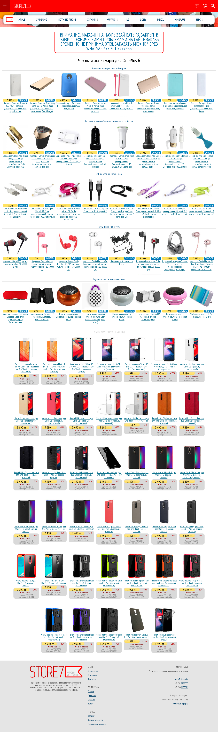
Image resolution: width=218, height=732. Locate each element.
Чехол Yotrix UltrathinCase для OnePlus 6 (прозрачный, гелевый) (164, 637)
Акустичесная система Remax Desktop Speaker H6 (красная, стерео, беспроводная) (15, 318)
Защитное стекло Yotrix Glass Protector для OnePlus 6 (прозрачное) (164, 367)
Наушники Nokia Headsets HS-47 (122, 263)
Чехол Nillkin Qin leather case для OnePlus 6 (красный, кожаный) (191, 421)
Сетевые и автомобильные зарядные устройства (109, 121)
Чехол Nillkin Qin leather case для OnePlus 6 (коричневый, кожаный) (164, 421)
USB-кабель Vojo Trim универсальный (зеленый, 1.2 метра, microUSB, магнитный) (201, 211)
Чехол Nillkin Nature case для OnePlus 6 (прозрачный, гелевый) (109, 421)
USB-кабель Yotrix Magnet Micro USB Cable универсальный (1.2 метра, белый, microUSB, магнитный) (42, 212)
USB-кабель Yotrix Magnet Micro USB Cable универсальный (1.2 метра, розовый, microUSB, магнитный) (68, 214)
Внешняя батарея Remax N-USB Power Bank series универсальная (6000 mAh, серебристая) (16, 107)
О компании (93, 670)
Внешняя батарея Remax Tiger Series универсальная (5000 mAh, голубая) (175, 106)
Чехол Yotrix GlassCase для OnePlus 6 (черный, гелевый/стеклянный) (109, 475)
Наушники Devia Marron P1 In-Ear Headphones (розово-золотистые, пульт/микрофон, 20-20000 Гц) (201, 265)
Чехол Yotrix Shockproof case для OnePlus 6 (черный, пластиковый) (109, 637)
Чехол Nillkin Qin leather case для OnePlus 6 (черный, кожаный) (26, 475)
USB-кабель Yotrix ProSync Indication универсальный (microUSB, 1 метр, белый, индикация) (15, 212)
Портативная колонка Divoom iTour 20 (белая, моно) (122, 316)
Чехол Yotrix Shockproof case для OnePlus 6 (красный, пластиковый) (136, 583)
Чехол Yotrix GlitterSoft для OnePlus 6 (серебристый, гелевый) (26, 529)
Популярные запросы (97, 724)
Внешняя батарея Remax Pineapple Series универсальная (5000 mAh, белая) (201, 107)
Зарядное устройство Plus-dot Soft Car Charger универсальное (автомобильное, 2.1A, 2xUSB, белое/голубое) (201, 161)
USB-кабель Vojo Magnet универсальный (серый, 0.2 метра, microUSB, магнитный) (175, 211)
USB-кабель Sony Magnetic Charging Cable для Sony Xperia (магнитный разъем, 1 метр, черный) (122, 212)
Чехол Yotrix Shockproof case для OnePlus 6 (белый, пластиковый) (81, 583)
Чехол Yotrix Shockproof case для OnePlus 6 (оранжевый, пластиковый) (164, 583)
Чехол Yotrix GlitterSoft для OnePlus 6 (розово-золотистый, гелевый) (192, 475)
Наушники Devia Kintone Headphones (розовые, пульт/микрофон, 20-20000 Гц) (42, 265)
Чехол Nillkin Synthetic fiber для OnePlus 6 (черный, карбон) (54, 475)
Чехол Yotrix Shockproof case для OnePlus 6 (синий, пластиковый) (54, 637)
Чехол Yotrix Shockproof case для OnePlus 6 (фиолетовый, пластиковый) (81, 637)
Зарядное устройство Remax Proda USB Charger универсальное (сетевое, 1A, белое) (68, 160)
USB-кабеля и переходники (109, 174)
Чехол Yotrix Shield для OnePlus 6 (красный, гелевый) (26, 583)
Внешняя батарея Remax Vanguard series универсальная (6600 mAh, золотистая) (148, 107)
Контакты (92, 679)
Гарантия (91, 699)
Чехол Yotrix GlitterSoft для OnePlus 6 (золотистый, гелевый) (137, 475)
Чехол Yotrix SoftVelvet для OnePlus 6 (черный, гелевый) (136, 636)
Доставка (92, 695)
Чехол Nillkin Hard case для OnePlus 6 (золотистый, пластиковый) (26, 421)
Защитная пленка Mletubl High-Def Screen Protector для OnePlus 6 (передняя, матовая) (53, 368)
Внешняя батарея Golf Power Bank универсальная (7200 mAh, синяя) (68, 106)
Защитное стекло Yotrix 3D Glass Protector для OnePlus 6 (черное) (109, 367)
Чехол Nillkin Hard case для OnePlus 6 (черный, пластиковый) (81, 421)
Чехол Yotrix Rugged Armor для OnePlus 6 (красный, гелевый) (109, 529)
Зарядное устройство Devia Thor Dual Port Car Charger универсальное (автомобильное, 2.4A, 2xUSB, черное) (148, 161)
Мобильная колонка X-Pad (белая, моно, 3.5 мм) (201, 315)
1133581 (184, 687)
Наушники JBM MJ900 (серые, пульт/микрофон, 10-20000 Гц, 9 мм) (15, 264)
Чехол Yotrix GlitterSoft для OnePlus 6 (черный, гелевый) (81, 527)
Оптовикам (92, 675)
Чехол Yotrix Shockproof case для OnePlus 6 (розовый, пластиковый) (192, 583)
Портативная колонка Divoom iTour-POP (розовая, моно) (174, 316)
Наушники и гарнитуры (109, 226)
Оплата (91, 691)
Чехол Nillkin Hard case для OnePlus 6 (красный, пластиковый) (54, 421)
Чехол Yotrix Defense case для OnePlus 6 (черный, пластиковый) (81, 475)
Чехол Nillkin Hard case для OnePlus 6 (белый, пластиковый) (192, 367)
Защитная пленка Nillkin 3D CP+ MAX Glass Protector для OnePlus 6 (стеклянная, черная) (81, 368)
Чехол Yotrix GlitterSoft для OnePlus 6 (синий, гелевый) (54, 527)
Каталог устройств (95, 719)
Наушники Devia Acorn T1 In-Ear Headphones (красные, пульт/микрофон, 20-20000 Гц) (148, 265)
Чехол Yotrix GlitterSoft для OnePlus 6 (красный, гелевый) (164, 475)
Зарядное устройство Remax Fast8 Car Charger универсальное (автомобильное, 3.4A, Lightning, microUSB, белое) (175, 161)
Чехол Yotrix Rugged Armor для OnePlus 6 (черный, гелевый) (192, 529)
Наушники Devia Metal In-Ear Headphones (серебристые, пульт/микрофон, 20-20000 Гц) (95, 265)
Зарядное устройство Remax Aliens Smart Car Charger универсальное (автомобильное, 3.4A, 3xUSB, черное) (42, 161)
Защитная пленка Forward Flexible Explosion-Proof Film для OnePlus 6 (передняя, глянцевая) (26, 368)
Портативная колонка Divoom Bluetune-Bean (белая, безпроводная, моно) (95, 318)
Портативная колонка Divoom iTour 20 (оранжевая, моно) (68, 316)
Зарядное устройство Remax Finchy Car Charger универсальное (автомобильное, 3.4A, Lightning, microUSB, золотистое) (15, 162)
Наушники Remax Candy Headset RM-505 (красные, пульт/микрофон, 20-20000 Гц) (68, 265)
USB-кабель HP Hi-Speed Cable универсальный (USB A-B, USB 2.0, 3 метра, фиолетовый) (148, 212)
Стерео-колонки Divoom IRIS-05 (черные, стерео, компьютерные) (42, 316)
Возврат (91, 703)
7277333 (184, 683)
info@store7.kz (181, 679)
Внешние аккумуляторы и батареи (109, 68)
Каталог (91, 715)
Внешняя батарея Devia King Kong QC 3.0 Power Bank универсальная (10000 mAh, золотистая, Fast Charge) (42, 107)
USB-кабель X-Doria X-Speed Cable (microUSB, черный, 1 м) (95, 211)
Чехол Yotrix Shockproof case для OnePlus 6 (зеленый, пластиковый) (109, 583)
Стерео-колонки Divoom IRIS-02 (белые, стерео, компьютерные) (148, 316)
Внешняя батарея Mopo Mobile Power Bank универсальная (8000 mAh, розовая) (95, 107)
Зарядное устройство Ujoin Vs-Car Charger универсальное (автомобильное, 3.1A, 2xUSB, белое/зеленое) (122, 161)
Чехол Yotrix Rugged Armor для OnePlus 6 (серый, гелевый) (136, 529)
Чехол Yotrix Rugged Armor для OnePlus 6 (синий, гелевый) (164, 529)
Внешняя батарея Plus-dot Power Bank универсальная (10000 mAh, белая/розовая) (122, 106)
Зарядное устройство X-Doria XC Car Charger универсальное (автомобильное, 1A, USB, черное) (95, 161)
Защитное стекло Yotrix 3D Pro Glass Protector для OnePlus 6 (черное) (136, 367)
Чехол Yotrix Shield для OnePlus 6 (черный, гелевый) (53, 582)
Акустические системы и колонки (109, 279)
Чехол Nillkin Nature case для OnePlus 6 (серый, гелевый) (136, 419)
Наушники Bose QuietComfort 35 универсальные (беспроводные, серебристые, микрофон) (175, 265)
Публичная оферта (180, 703)
